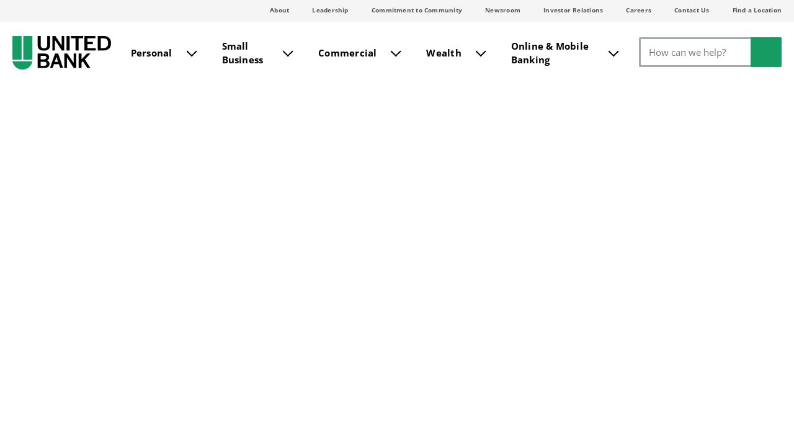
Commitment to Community (417, 10)
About (279, 10)
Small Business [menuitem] (243, 51)
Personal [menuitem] (151, 51)
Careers (638, 10)
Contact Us (691, 10)
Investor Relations (573, 10)
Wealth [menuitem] (443, 51)
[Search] (710, 52)
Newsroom (502, 10)
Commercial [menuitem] (347, 51)
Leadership (330, 10)
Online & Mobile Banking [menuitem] (550, 51)
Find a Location (757, 10)
